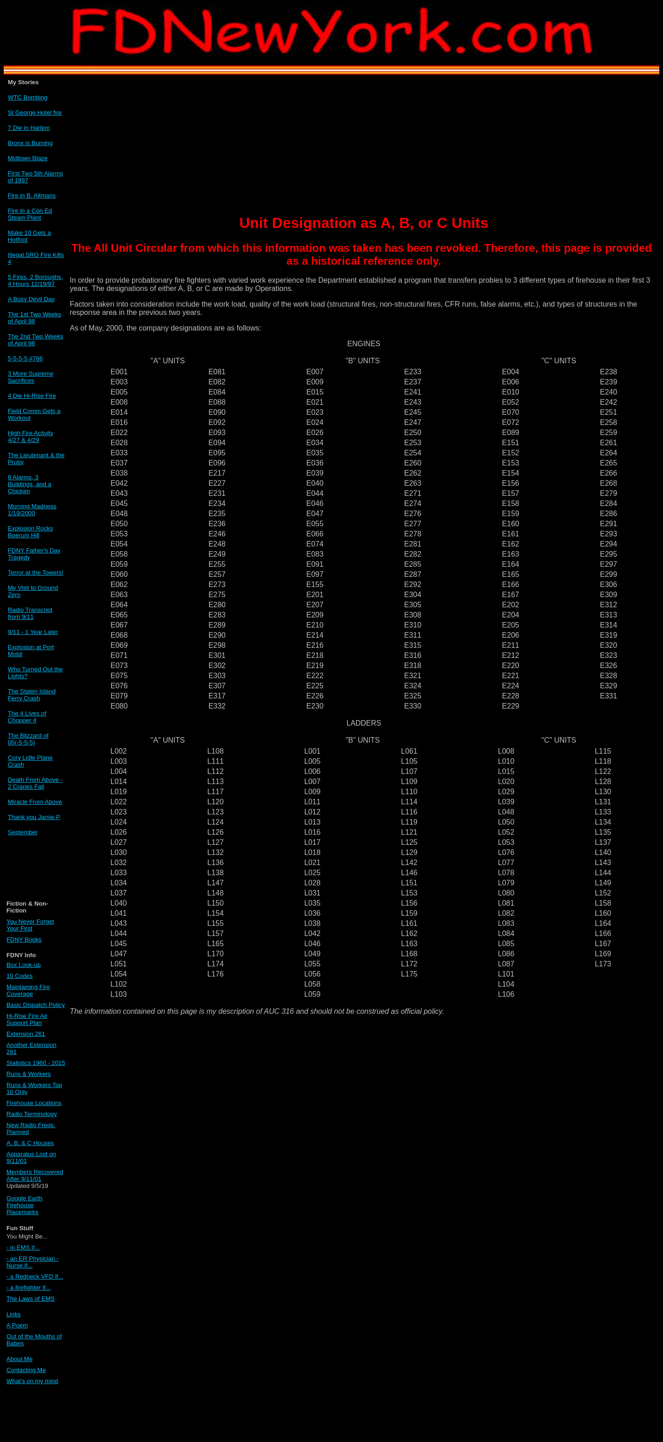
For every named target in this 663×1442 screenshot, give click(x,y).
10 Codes (19, 975)
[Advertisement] (32, 872)
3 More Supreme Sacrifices (30, 377)
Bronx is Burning (30, 143)
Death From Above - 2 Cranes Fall (35, 783)
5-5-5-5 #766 (25, 358)
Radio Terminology (31, 1114)
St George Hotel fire (35, 112)
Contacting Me (26, 1369)
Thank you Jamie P (34, 817)
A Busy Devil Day (31, 299)
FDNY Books (23, 939)
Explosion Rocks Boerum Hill (30, 532)
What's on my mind (32, 1381)
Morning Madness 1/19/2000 (32, 510)
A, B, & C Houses (30, 1143)
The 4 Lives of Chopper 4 (27, 717)
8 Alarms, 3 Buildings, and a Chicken (29, 484)
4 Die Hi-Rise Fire (32, 395)
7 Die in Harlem (29, 127)
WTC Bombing (27, 97)
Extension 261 (25, 1033)
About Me (19, 1358)
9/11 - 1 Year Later (33, 631)
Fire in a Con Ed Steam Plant (30, 214)
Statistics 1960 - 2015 (35, 1062)
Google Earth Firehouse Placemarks (24, 1205)
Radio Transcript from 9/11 (30, 613)
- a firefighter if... (28, 1287)
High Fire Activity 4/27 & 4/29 (30, 436)
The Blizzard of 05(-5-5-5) (28, 739)
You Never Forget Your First (30, 925)
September (23, 832)
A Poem (17, 1325)
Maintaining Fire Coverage (28, 990)
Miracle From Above (35, 801)
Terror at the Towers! (36, 572)
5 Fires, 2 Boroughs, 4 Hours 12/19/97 (35, 280)
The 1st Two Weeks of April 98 (34, 318)
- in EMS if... (23, 1247)
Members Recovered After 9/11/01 (34, 1175)
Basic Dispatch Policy (35, 1004)
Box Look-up (23, 964)
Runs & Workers (28, 1073)
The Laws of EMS (30, 1298)
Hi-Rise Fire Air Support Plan (26, 1019)
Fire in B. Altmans (32, 195)
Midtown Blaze (27, 158)
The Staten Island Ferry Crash (32, 695)
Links (13, 1314)
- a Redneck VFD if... (34, 1276)
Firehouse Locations (33, 1102)
